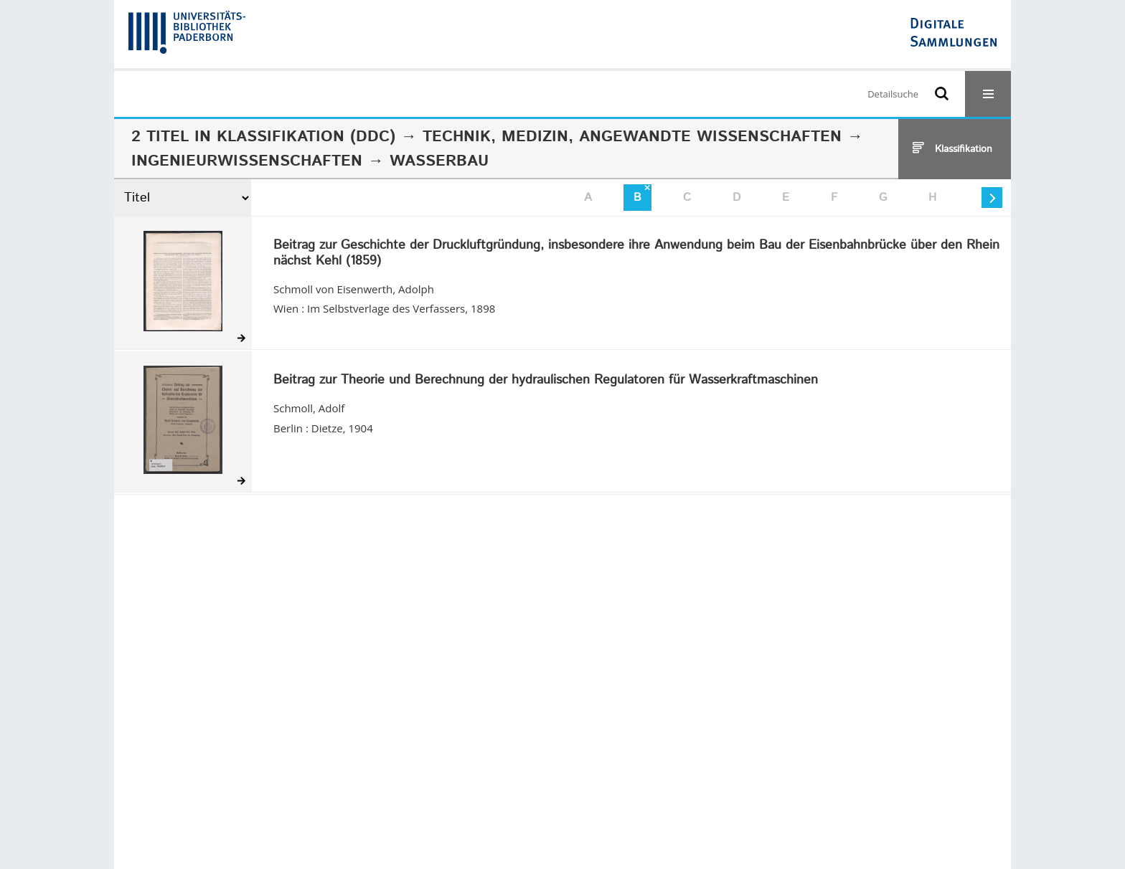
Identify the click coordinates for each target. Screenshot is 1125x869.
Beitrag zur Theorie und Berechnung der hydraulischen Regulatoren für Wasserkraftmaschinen (545, 381)
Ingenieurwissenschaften (246, 161)
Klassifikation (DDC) (306, 136)
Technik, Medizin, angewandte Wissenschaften (632, 136)
